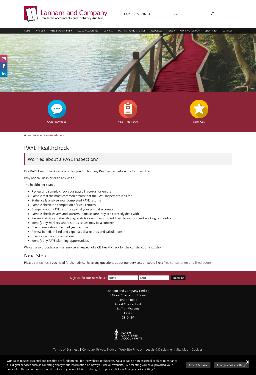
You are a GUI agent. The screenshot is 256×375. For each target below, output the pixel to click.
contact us (41, 263)
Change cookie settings (231, 365)
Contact (227, 30)
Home (27, 30)
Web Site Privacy (131, 349)
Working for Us (189, 30)
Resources (156, 30)
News (170, 30)
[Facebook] (3, 69)
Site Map (182, 349)
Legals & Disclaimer (159, 349)
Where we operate (60, 30)
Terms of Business (66, 349)
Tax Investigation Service (131, 30)
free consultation (176, 263)
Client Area (211, 30)
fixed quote (203, 263)
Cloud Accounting (87, 30)
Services (108, 30)
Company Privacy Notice (99, 349)
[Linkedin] (3, 76)
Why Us (39, 30)
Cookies (197, 349)
